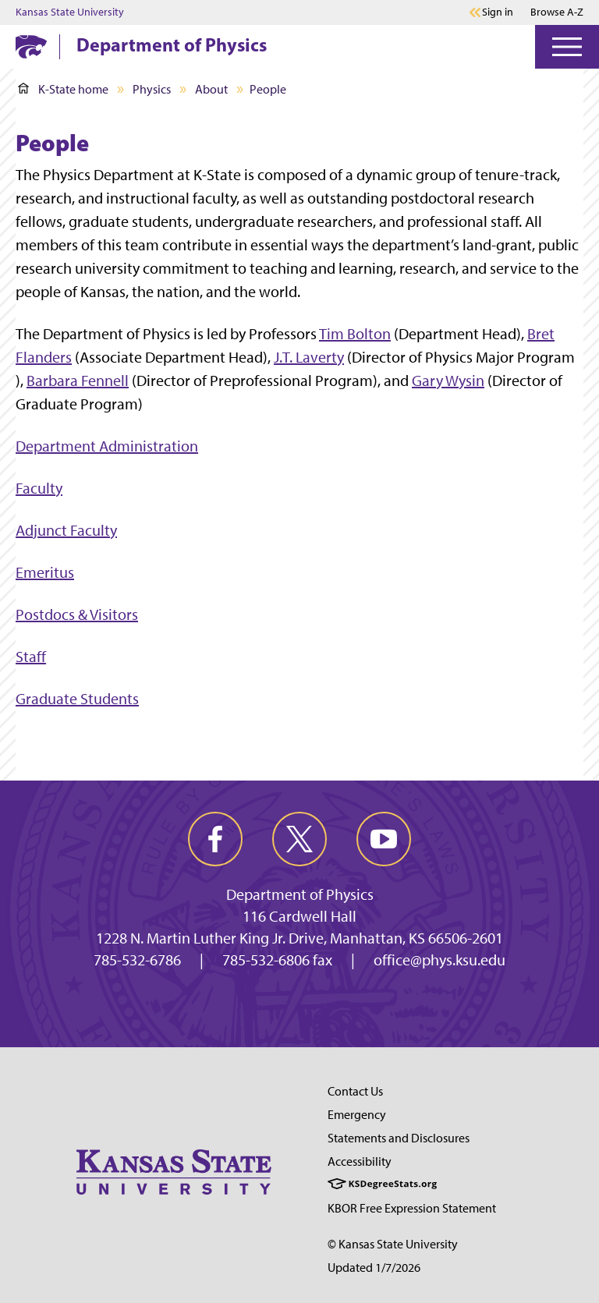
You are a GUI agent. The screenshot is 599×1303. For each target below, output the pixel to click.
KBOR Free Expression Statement (412, 1208)
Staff (31, 656)
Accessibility (360, 1161)
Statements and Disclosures (399, 1138)
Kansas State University (70, 12)
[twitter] (299, 839)
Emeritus (45, 572)
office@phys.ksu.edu (439, 960)
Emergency (357, 1114)
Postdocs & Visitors (77, 614)
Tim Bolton (355, 333)
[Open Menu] (567, 47)
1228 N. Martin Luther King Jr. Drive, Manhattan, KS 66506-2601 (299, 938)
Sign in (497, 12)
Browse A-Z (556, 12)
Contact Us (355, 1091)
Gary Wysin (448, 380)
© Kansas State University (393, 1244)
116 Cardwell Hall (299, 916)
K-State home (63, 89)
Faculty (39, 488)
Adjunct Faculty (66, 530)
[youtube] (383, 839)
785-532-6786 (137, 960)
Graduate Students (77, 698)
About (211, 89)
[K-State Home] (31, 46)
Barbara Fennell (78, 380)
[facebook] (215, 839)
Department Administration (107, 446)
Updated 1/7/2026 (374, 1267)
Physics (152, 89)
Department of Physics (171, 44)
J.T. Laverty (309, 357)
